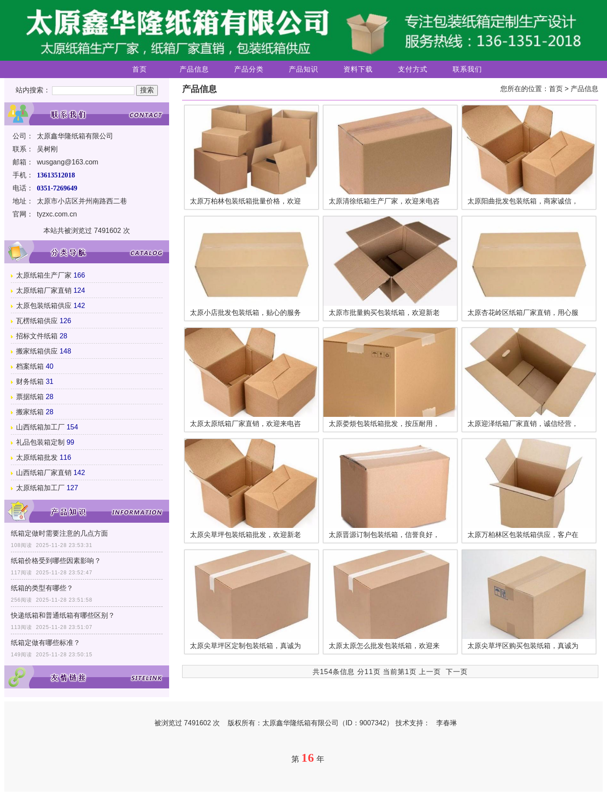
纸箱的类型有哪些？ (42, 588)
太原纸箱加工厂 (40, 487)
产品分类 (249, 69)
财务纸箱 (30, 381)
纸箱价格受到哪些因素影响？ (56, 560)
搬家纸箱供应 (37, 351)
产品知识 (303, 69)
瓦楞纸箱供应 (37, 320)
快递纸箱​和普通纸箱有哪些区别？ (63, 615)
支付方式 (413, 69)
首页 (139, 69)
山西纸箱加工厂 (40, 427)
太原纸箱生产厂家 (44, 275)
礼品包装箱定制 (40, 442)
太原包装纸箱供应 (44, 305)
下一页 (457, 671)
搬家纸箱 (30, 412)
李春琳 (446, 723)
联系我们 (467, 69)
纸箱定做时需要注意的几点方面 (59, 533)
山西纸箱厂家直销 (44, 472)
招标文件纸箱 (37, 336)
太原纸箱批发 (37, 457)
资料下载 (358, 69)
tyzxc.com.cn (57, 214)
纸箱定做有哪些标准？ (45, 642)
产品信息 (194, 69)
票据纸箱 (30, 396)
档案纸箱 (30, 366)
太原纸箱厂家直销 (44, 290)
